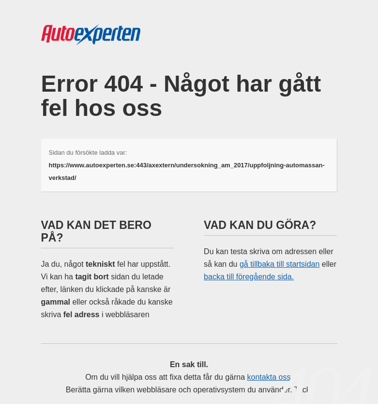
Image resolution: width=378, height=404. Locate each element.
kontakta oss (269, 377)
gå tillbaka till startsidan (279, 264)
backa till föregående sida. (249, 277)
